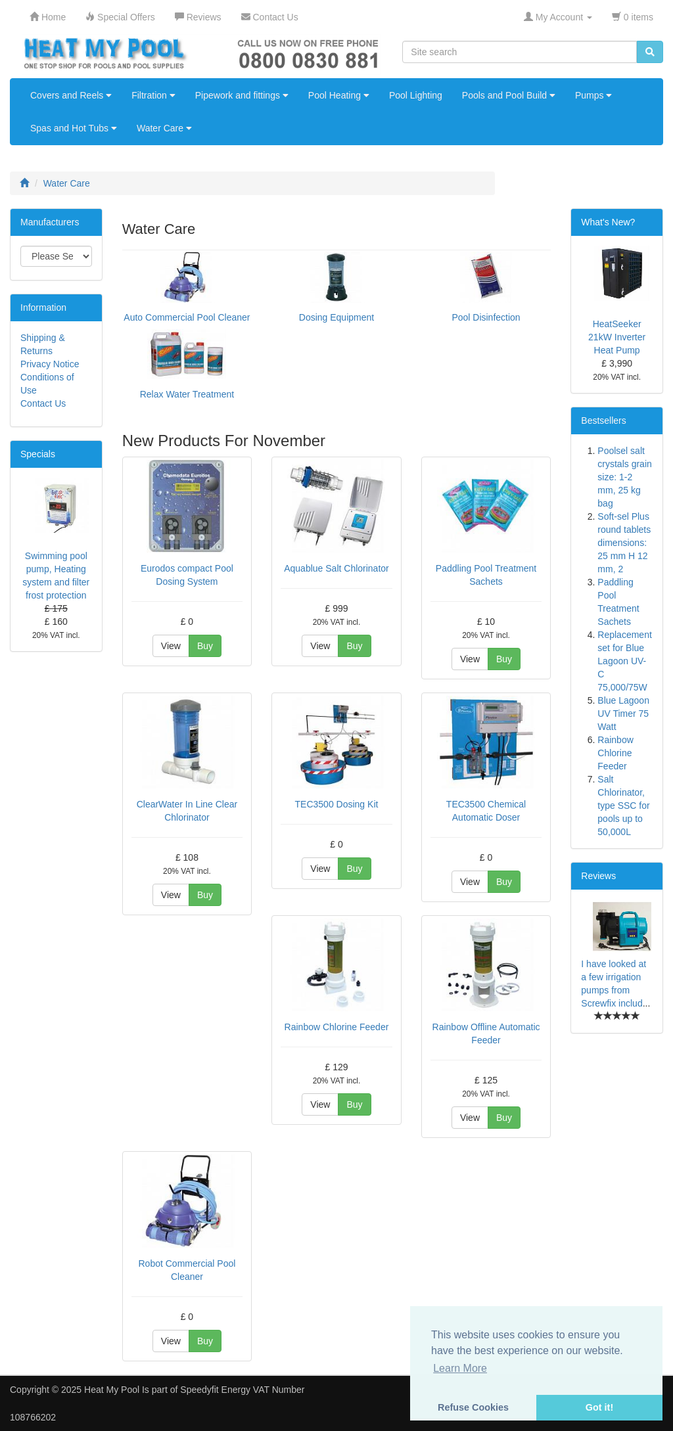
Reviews (598, 876)
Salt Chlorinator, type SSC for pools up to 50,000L (623, 805)
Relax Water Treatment (187, 394)
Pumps (593, 95)
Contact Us (43, 403)
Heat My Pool (111, 1389)
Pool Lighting (415, 95)
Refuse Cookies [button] (473, 1407)
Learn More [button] (460, 1368)
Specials (37, 454)
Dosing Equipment (336, 317)
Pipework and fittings (242, 95)
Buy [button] (205, 646)
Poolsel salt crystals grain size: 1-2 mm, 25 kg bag (624, 477)
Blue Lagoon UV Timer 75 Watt (623, 713)
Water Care (164, 128)
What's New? (608, 222)
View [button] (171, 646)
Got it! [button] (599, 1407)
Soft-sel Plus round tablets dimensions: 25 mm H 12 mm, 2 (624, 542)
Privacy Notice (49, 364)
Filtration (153, 95)
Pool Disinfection (486, 317)
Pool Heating (338, 95)
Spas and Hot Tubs (73, 128)
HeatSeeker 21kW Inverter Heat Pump (616, 337)
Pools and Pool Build (508, 95)
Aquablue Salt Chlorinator (336, 568)
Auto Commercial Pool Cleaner (187, 317)
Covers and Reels (71, 95)
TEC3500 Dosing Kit (337, 804)
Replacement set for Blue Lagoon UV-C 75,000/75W (624, 661)
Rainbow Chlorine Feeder (337, 1027)
